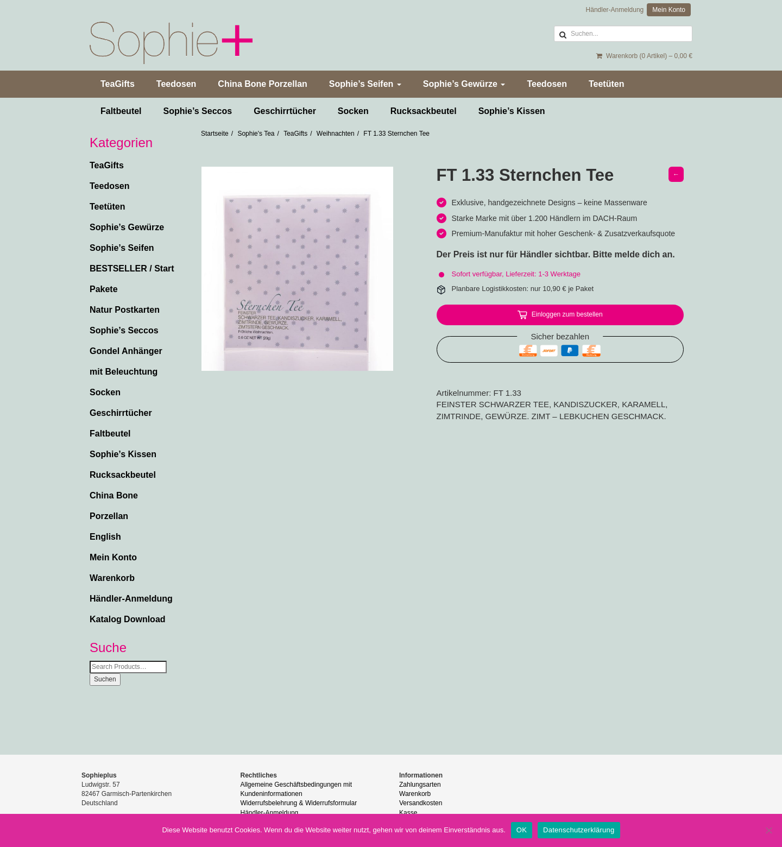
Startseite (215, 133)
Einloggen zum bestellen (567, 314)
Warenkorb (112, 578)
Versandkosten (420, 803)
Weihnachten (336, 133)
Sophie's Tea (255, 133)
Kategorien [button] (121, 143)
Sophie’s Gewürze (464, 84)
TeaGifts (117, 84)
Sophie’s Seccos (197, 111)
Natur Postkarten (125, 309)
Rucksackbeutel (423, 111)
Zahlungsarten (420, 784)
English (105, 536)
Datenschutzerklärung (578, 830)
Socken (353, 111)
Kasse (408, 813)
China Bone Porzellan (262, 84)
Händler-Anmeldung (615, 10)
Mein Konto (668, 10)
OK (521, 830)
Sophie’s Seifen (365, 84)
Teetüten (606, 84)
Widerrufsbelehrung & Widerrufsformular (299, 803)
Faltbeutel (121, 111)
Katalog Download (128, 619)
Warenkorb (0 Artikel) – (644, 56)
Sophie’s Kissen (511, 111)
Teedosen (176, 84)
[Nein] (768, 830)
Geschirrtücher (285, 111)
